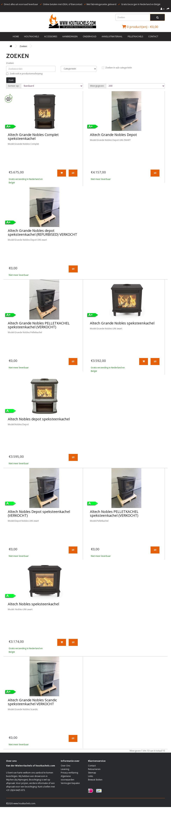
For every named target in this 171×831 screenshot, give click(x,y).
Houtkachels (31, 36)
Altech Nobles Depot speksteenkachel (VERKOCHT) (39, 513)
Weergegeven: (97, 85)
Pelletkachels (135, 36)
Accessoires (50, 36)
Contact (153, 36)
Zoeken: (10, 63)
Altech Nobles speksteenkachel (33, 604)
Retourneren (94, 769)
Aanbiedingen (70, 36)
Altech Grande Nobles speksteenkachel (122, 323)
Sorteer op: (13, 85)
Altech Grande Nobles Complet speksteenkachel (33, 136)
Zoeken (23, 46)
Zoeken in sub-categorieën (117, 67)
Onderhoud (89, 36)
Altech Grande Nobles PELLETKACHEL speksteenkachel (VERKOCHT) (39, 325)
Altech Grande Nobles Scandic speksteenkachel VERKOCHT (32, 702)
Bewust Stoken (95, 779)
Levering (65, 769)
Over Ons (65, 765)
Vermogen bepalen (70, 783)
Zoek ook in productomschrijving (24, 73)
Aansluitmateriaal (112, 36)
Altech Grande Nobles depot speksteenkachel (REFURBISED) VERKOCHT (42, 232)
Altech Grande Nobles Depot (113, 134)
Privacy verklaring (69, 772)
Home (16, 36)
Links (90, 776)
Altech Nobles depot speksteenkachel (39, 419)
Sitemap (92, 772)
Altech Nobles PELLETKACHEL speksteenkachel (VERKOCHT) (114, 513)
